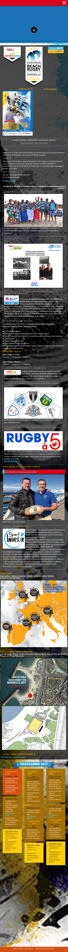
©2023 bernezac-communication (45, 948)
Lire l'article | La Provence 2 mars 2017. (21, 472)
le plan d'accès (9, 180)
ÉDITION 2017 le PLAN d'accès (13, 757)
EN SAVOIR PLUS (12, 461)
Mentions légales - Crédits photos (23, 948)
